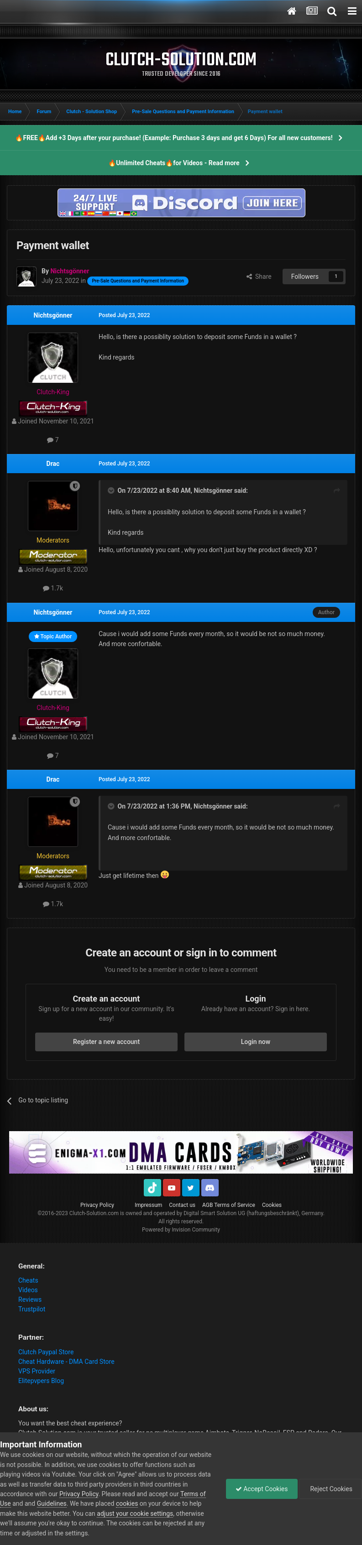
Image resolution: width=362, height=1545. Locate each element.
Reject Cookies (330, 1489)
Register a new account (106, 1041)
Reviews (30, 1299)
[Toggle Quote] (112, 490)
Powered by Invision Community (181, 1230)
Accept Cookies (262, 1489)
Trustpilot (31, 1309)
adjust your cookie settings (135, 1513)
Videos (28, 1290)
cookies (127, 1503)
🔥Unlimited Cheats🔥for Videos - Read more (173, 163)
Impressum (148, 1205)
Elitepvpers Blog (41, 1380)
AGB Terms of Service (228, 1205)
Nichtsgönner (53, 315)
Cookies (272, 1205)
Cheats (28, 1280)
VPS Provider (36, 1371)
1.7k (53, 588)
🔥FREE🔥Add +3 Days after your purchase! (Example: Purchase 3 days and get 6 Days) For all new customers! (173, 137)
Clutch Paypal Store (45, 1352)
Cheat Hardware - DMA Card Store (66, 1361)
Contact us (182, 1205)
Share (259, 276)
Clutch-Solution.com (94, 1213)
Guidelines (52, 1503)
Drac (53, 463)
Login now (255, 1041)
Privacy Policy (97, 1205)
